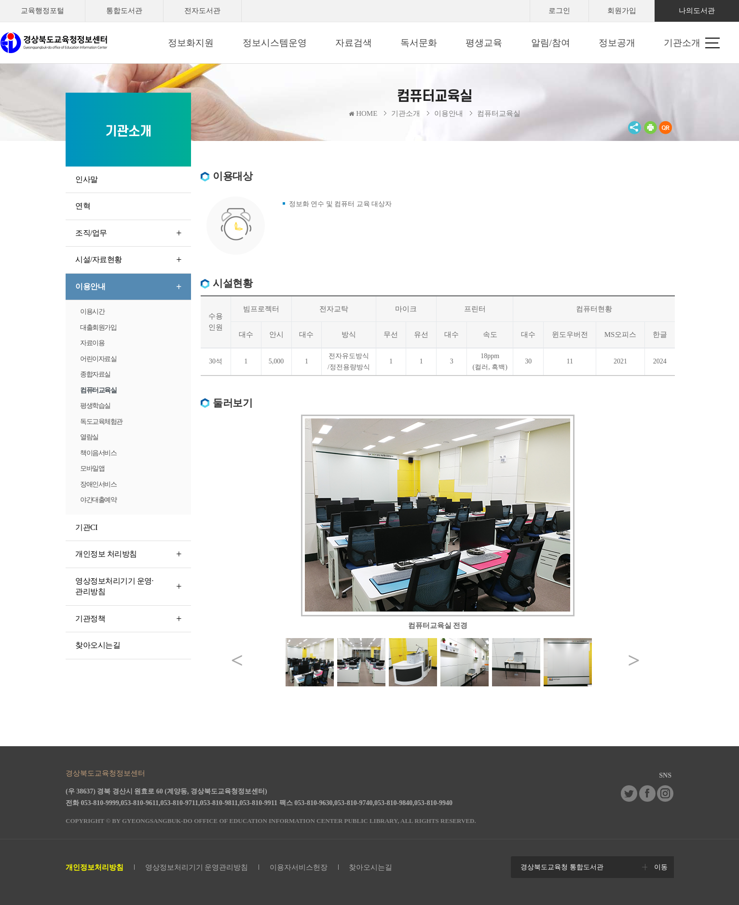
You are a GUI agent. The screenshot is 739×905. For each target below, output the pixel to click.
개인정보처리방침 (94, 867)
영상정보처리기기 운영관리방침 (196, 867)
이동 (661, 867)
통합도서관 (124, 10)
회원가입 (621, 10)
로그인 (559, 10)
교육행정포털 (42, 10)
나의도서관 (697, 10)
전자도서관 (202, 10)
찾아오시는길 (370, 867)
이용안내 (448, 113)
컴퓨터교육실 (498, 113)
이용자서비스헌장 (299, 867)
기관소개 (405, 113)
